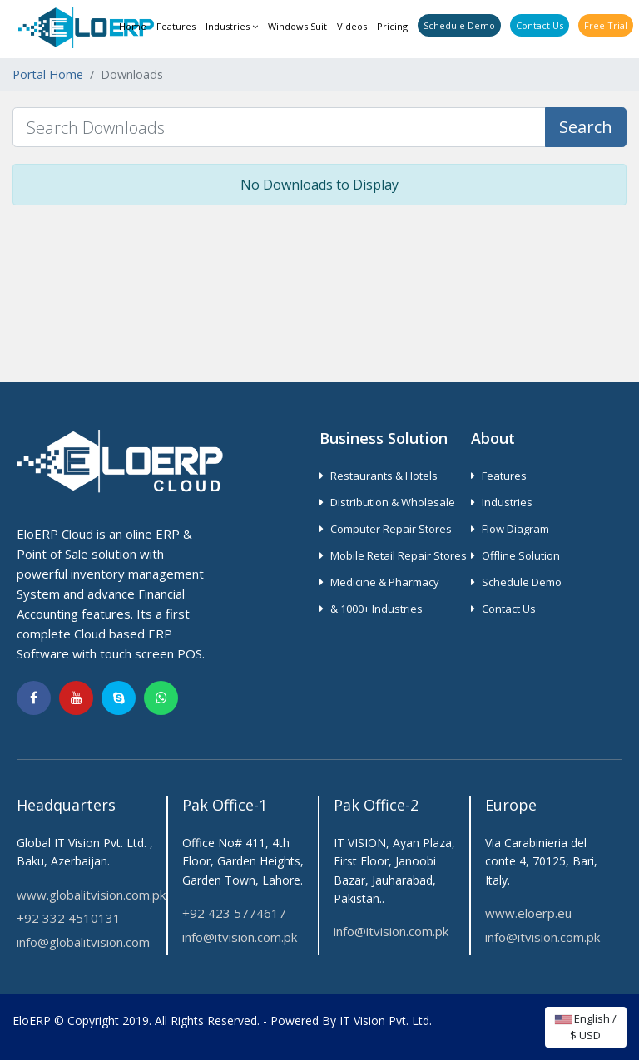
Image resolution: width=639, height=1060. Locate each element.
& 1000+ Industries (371, 608)
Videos (352, 26)
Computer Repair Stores (386, 528)
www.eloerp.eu (528, 913)
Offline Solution (515, 555)
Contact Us (539, 25)
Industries (232, 26)
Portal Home (47, 74)
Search (585, 127)
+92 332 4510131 (69, 918)
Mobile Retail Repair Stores (393, 555)
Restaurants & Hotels (379, 475)
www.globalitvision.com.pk (91, 894)
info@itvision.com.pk (239, 937)
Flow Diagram (510, 528)
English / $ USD (586, 1027)
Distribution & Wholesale (387, 502)
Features (176, 26)
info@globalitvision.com (83, 942)
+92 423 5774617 (234, 913)
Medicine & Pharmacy (379, 581)
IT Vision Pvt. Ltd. (385, 1020)
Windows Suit (297, 26)
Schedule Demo (459, 25)
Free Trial (605, 25)
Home (132, 26)
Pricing (392, 26)
